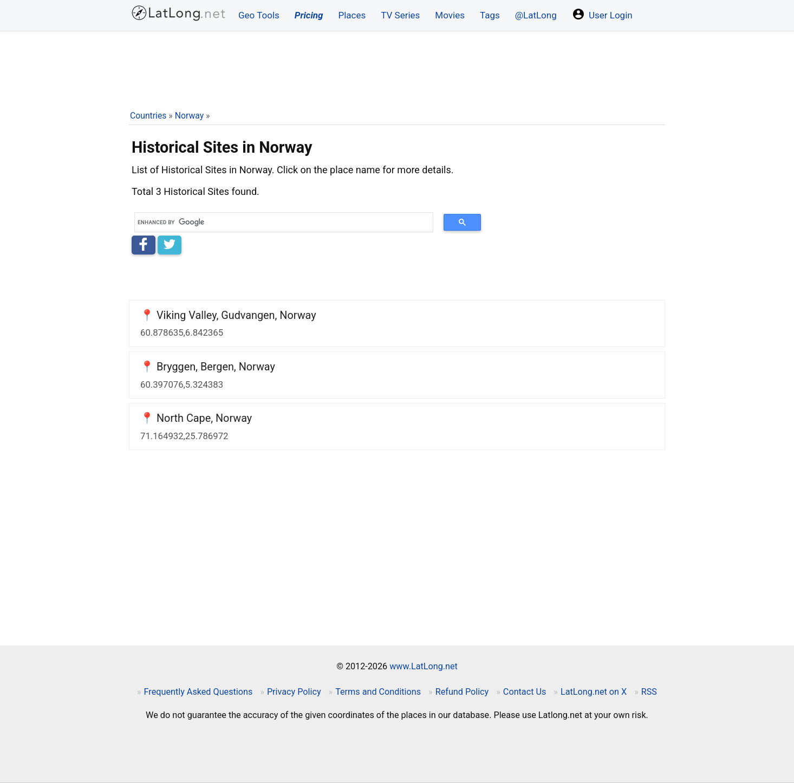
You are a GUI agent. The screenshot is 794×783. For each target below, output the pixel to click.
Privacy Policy (294, 692)
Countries (148, 115)
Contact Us (524, 692)
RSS (649, 692)
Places (352, 15)
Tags (490, 15)
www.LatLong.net (423, 666)
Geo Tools (258, 15)
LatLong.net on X (594, 692)
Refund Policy (462, 692)
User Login (602, 14)
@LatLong (536, 15)
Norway (189, 115)
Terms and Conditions (378, 692)
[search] (280, 222)
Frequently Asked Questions (198, 692)
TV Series (400, 15)
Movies (450, 15)
